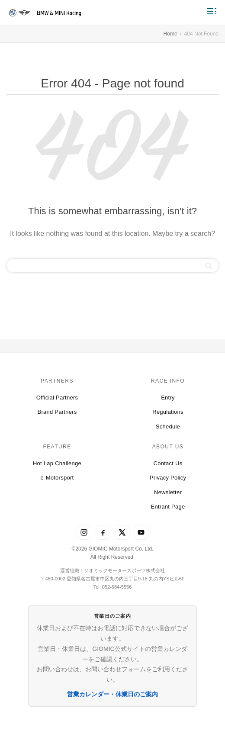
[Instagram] (84, 532)
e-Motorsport (57, 477)
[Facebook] (103, 532)
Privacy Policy (168, 477)
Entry (168, 397)
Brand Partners (57, 412)
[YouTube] (141, 532)
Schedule (168, 426)
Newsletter (168, 492)
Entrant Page (168, 506)
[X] (122, 532)
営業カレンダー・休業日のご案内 (112, 694)
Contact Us (168, 463)
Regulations (167, 412)
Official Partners (57, 397)
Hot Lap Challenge (57, 463)
